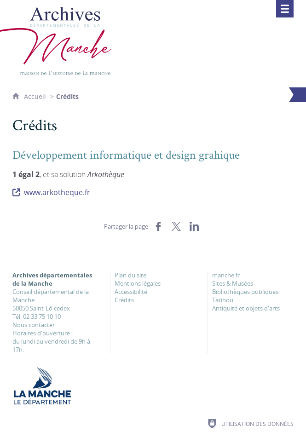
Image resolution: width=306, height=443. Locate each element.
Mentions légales (138, 283)
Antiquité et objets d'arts (246, 308)
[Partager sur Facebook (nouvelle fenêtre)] (158, 226)
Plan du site (130, 275)
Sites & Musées (232, 283)
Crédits (124, 300)
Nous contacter (33, 325)
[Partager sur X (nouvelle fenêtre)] (176, 226)
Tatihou (222, 300)
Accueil (36, 96)
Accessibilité (131, 292)
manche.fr (226, 275)
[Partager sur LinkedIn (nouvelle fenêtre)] (194, 226)
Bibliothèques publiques (245, 292)
